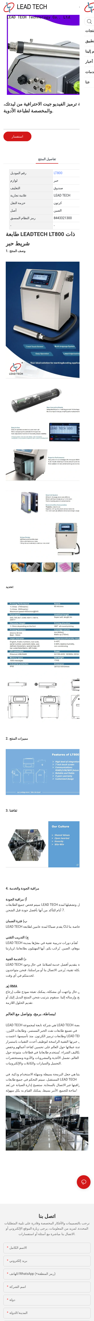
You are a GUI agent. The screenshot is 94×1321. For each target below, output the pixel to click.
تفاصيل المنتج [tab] (47, 159)
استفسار (17, 136)
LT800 (58, 173)
